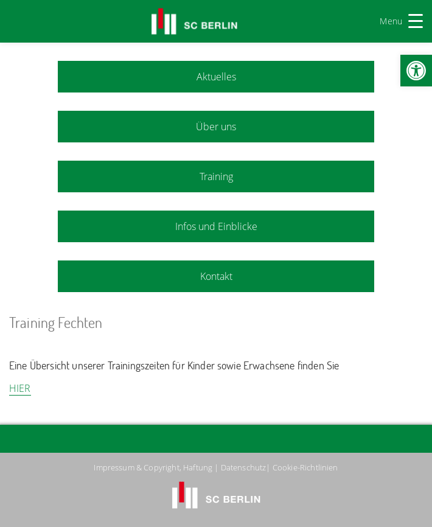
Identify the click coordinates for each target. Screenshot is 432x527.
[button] (416, 70)
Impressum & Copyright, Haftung (153, 467)
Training (216, 176)
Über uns (216, 126)
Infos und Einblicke (216, 226)
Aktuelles (216, 76)
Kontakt (216, 276)
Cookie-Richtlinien (305, 467)
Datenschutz (244, 467)
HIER (20, 388)
